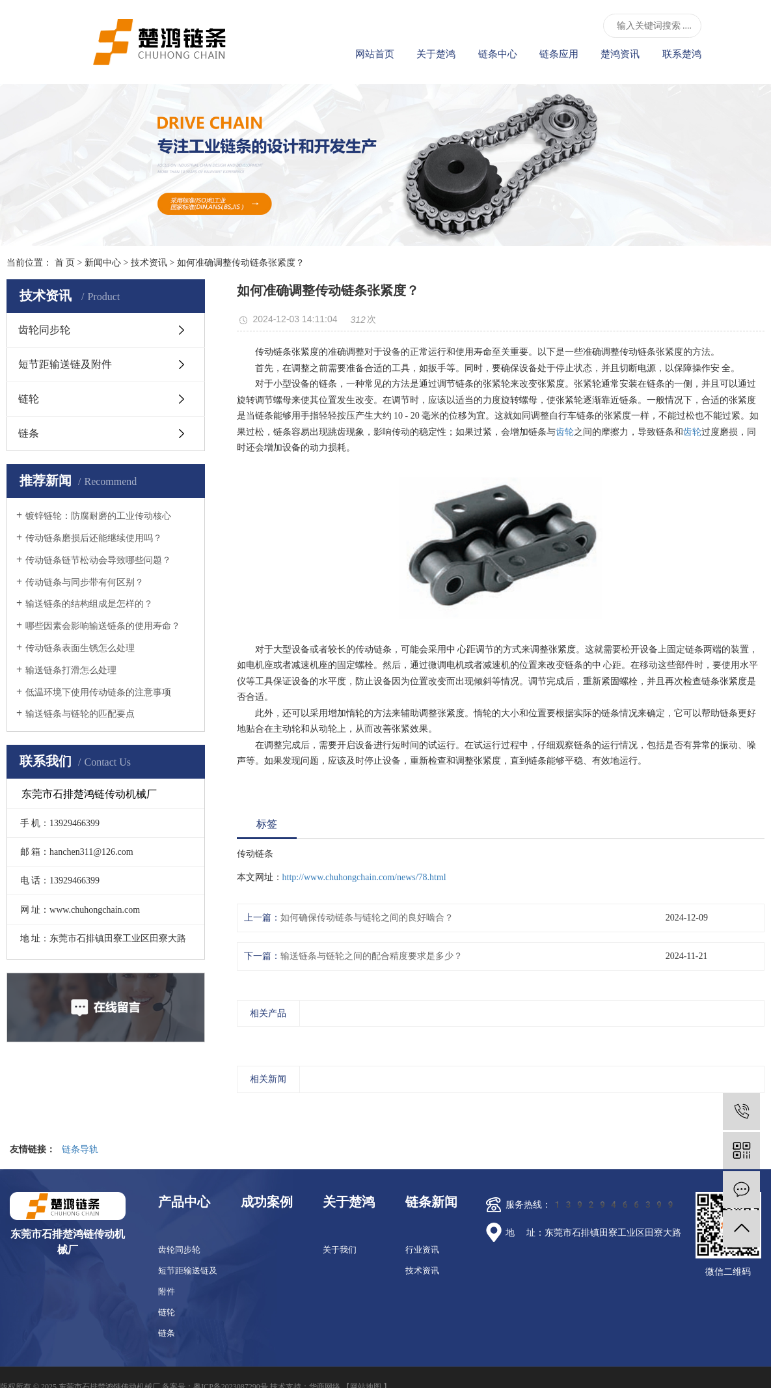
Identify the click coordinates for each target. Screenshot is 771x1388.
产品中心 (184, 1202)
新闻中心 (103, 263)
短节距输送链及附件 (65, 364)
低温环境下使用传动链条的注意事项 (98, 692)
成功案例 (267, 1202)
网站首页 (374, 54)
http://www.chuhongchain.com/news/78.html (364, 877)
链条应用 (558, 54)
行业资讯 (422, 1250)
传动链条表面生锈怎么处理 (80, 648)
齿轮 (565, 432)
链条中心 (497, 54)
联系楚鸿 (681, 54)
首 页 (65, 263)
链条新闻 (431, 1202)
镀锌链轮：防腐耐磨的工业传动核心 (98, 516)
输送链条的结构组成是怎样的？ (89, 604)
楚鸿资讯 (620, 54)
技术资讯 (149, 263)
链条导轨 (80, 1149)
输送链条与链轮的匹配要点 (80, 714)
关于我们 (340, 1250)
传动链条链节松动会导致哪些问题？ (98, 560)
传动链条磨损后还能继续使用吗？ (93, 538)
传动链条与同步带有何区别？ (84, 582)
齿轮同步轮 (44, 329)
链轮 (28, 398)
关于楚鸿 (435, 54)
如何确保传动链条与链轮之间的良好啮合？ (366, 918)
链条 (28, 433)
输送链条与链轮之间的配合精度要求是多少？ (371, 956)
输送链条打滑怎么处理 (70, 670)
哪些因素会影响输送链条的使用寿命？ (102, 626)
